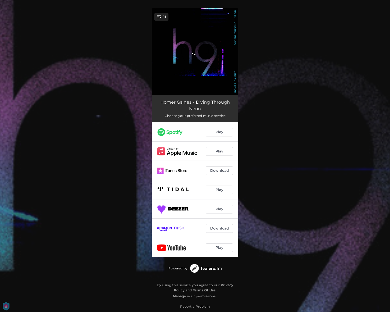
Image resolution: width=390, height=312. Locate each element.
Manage (179, 296)
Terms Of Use (204, 290)
